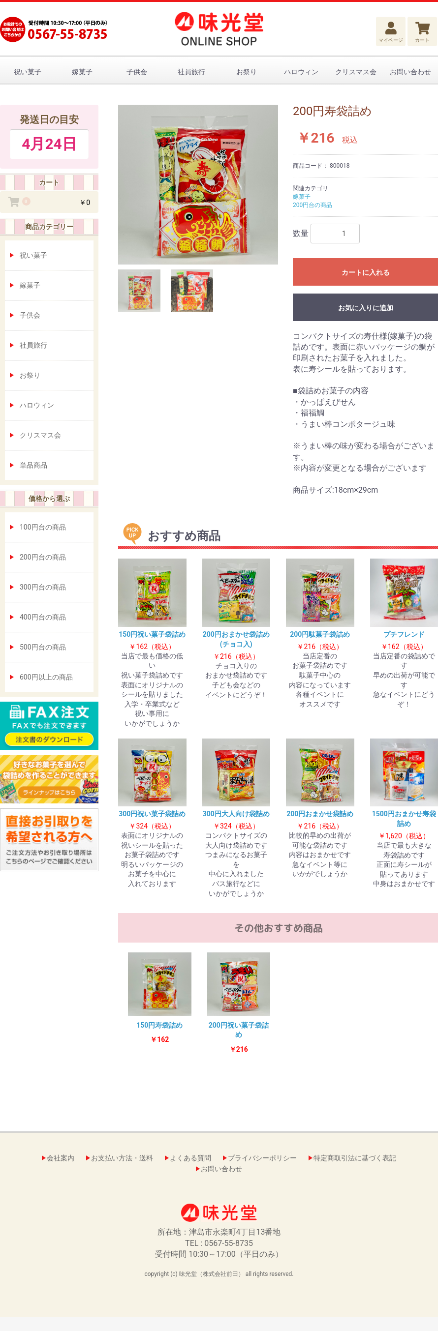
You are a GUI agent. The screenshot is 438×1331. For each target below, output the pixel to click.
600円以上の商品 (46, 677)
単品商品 (33, 465)
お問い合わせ (410, 72)
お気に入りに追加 (365, 308)
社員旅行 (191, 72)
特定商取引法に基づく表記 (354, 1158)
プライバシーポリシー (262, 1158)
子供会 (136, 72)
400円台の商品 (43, 617)
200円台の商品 (43, 557)
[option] (198, 185)
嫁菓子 (82, 72)
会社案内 (60, 1158)
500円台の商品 (43, 647)
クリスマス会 (355, 72)
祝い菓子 (27, 72)
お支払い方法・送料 (122, 1158)
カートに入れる (366, 272)
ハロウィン (301, 72)
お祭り (246, 72)
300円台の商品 (43, 587)
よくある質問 (190, 1158)
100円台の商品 (43, 527)
